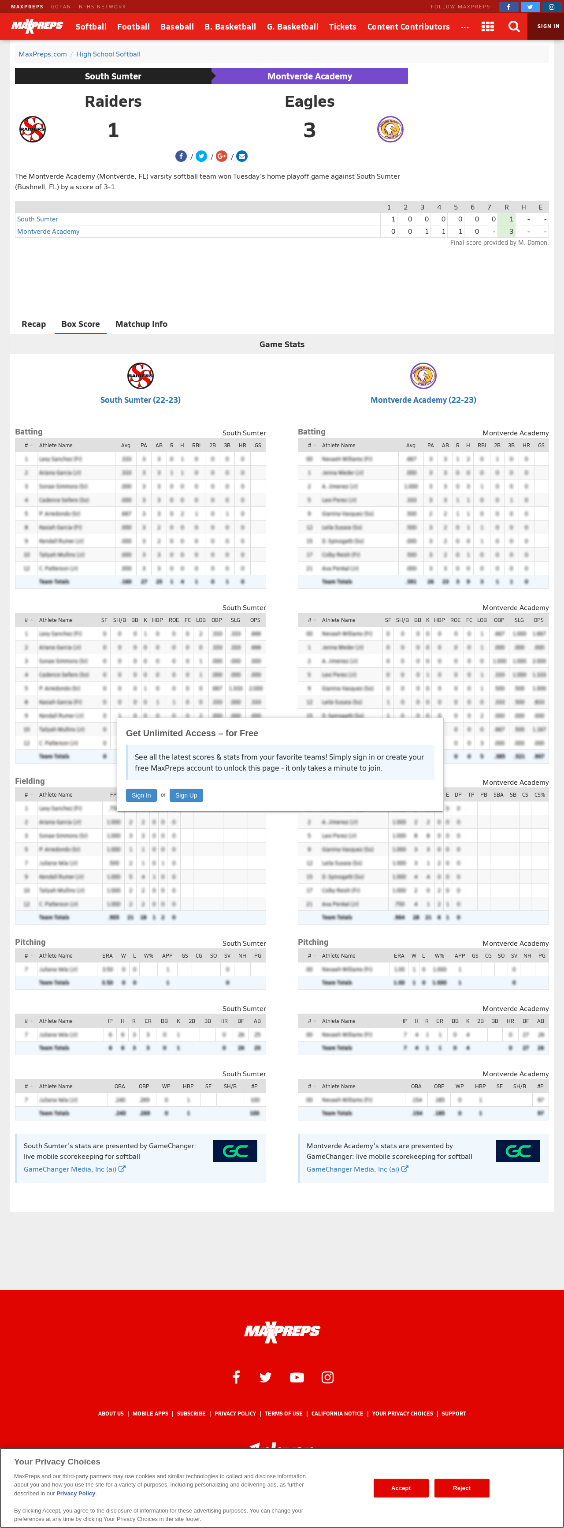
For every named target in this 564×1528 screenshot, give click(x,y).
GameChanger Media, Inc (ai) (75, 1168)
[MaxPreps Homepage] (282, 1333)
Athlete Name (56, 445)
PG (257, 955)
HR (242, 445)
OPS (255, 619)
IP (110, 1020)
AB (159, 445)
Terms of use (284, 1413)
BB (134, 619)
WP (166, 1086)
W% (148, 955)
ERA (107, 955)
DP (458, 794)
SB (513, 794)
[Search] (514, 26)
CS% (539, 794)
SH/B (119, 619)
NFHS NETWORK (102, 6)
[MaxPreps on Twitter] (530, 7)
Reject (462, 1488)
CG (199, 955)
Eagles (310, 100)
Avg (125, 445)
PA (144, 445)
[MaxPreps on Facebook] (509, 7)
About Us (111, 1413)
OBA (120, 1086)
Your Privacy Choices (402, 1413)
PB (483, 794)
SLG (235, 619)
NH (242, 955)
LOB (201, 619)
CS (525, 794)
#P (254, 1086)
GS (258, 445)
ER (148, 1020)
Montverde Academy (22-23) (423, 399)
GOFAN (61, 6)
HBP (157, 619)
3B (227, 445)
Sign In (141, 795)
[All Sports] (465, 26)
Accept (401, 1488)
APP (167, 955)
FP (113, 794)
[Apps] (488, 26)
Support (454, 1413)
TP (471, 794)
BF (240, 1020)
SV (227, 955)
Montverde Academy (309, 76)
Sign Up (186, 795)
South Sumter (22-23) (140, 399)
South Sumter (113, 76)
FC (188, 619)
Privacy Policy (235, 1413)
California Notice (338, 1413)
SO (213, 955)
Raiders (113, 100)
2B (212, 445)
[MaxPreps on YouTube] (297, 1376)
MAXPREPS (27, 6)
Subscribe (191, 1413)
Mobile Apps (150, 1413)
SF (104, 619)
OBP (217, 619)
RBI (196, 445)
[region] (282, 1488)
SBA (499, 794)
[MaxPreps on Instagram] (552, 7)
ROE (174, 619)
